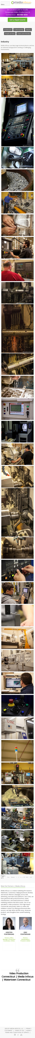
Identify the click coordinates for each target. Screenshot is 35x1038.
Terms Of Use (19, 1030)
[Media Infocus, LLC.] (21, 2)
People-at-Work (10, 33)
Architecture (7, 30)
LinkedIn (14, 1034)
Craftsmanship (18, 30)
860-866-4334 (22, 15)
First (8, 877)
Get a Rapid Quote (17, 20)
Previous (13, 877)
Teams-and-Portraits (23, 33)
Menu (2, 4)
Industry (28, 30)
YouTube (21, 1034)
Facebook (18, 1034)
